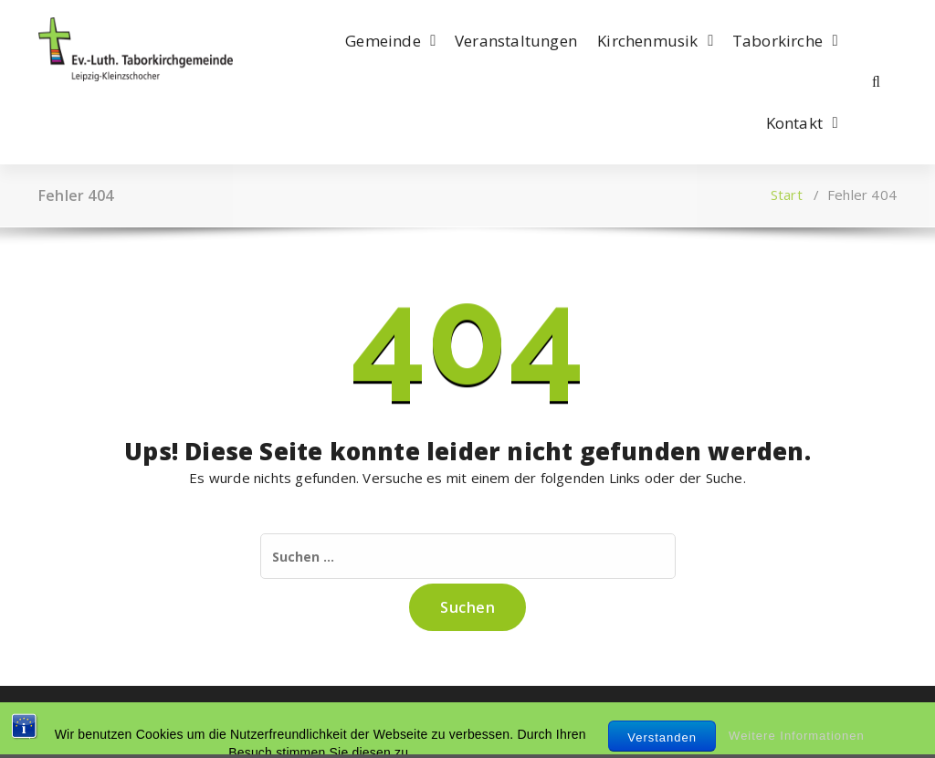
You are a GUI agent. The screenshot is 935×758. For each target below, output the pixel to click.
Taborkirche (777, 40)
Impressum (75, 721)
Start (787, 194)
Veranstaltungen (516, 40)
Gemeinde (383, 40)
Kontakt (794, 122)
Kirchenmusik (647, 40)
